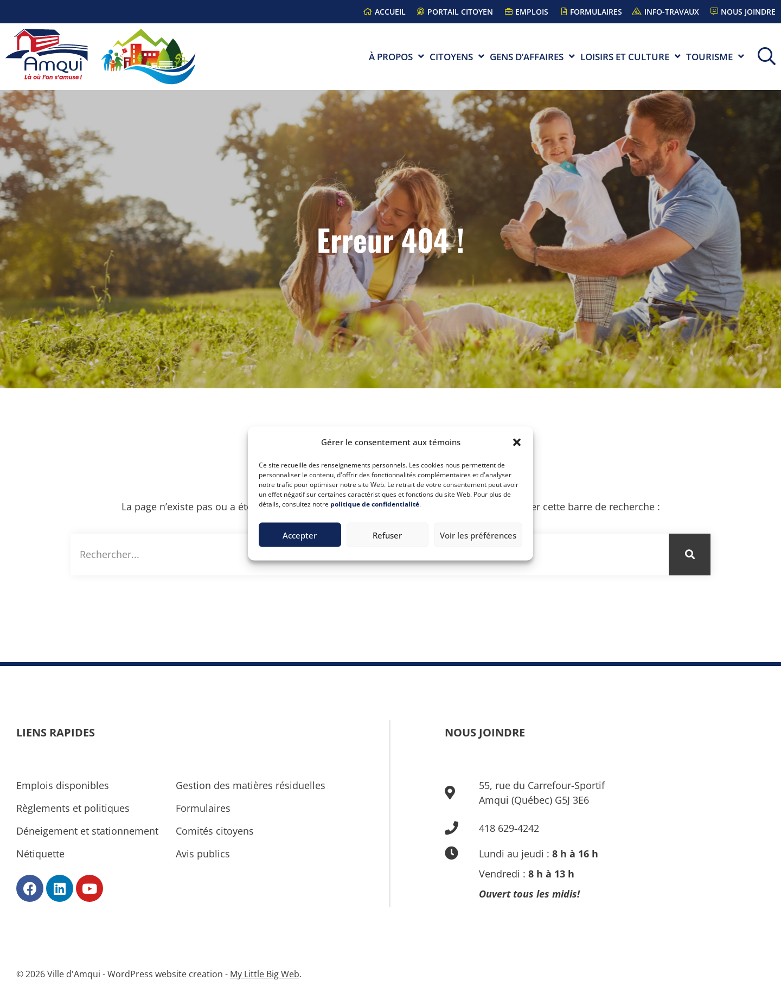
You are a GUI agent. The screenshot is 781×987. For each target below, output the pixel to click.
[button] (516, 442)
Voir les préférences (478, 534)
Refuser (387, 534)
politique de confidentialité (374, 504)
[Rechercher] (689, 554)
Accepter (300, 534)
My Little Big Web (264, 974)
